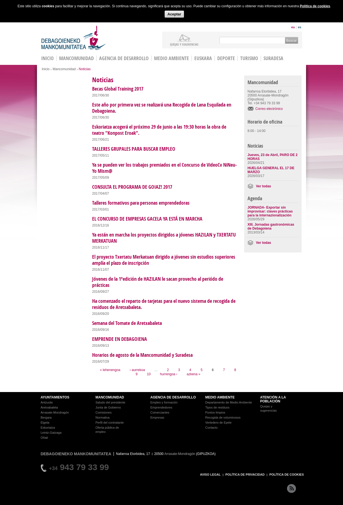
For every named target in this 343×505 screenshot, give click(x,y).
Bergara (46, 417)
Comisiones (103, 412)
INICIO (47, 58)
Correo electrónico (269, 109)
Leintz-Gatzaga (51, 432)
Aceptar (174, 14)
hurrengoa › (168, 374)
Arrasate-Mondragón (55, 412)
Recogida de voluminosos (223, 417)
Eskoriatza (48, 427)
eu (293, 27)
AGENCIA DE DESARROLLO (173, 397)
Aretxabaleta (49, 407)
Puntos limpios (215, 412)
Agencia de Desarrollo (124, 58)
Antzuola (47, 402)
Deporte (226, 58)
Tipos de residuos (217, 407)
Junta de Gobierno (108, 407)
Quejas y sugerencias (184, 44)
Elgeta (45, 422)
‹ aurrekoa (137, 370)
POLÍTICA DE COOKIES (286, 474)
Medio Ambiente (171, 58)
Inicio (46, 69)
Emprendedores (161, 407)
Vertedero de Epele (218, 422)
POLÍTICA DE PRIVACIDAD (245, 474)
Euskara (203, 58)
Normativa (102, 417)
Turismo (249, 58)
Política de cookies (315, 6)
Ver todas (263, 186)
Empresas (157, 417)
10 (149, 374)
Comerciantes (159, 412)
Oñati (44, 437)
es (299, 27)
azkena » (193, 374)
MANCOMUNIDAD (109, 397)
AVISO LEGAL (210, 474)
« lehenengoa (110, 370)
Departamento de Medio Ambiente (228, 402)
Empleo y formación (164, 402)
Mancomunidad (76, 58)
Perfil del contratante (109, 422)
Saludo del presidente (110, 402)
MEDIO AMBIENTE (220, 397)
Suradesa (273, 58)
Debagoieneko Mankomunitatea (73, 37)
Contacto (211, 427)
